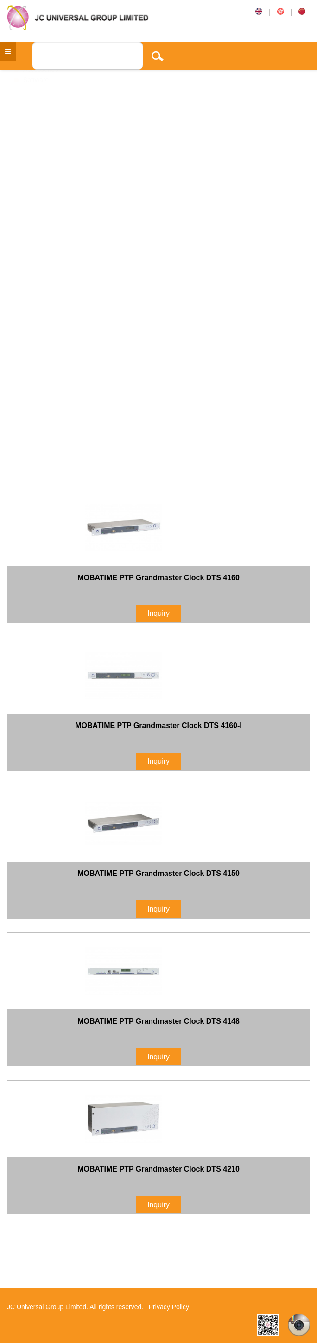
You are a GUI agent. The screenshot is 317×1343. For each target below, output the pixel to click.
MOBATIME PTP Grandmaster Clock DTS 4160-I (158, 725)
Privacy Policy (169, 1307)
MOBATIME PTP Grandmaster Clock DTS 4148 (158, 1021)
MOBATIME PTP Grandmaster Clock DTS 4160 (158, 578)
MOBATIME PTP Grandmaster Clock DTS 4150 (158, 873)
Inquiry (158, 613)
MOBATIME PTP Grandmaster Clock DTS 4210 (158, 1169)
